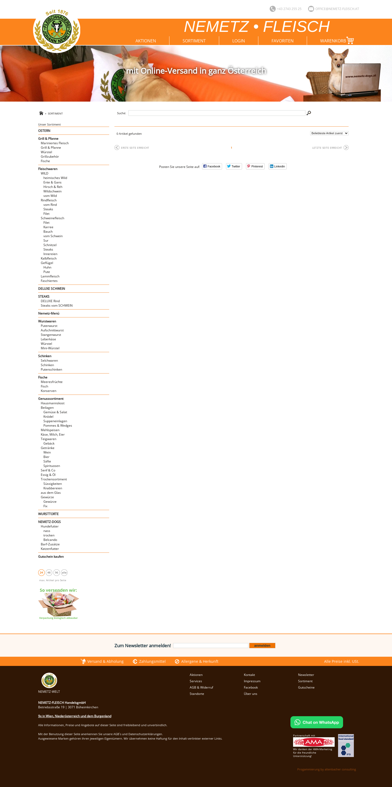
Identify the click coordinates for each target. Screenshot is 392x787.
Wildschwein (52, 191)
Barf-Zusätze (50, 544)
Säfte (47, 461)
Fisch (44, 386)
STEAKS (43, 296)
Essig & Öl (48, 474)
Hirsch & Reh (52, 187)
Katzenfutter (50, 548)
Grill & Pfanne (48, 138)
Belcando (50, 539)
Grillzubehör (50, 156)
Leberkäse (48, 339)
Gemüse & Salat (55, 412)
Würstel (46, 152)
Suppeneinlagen (55, 421)
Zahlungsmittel (152, 661)
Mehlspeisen (50, 430)
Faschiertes (49, 280)
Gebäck (48, 443)
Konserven (48, 390)
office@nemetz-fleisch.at (337, 9)
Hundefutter (50, 526)
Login (238, 41)
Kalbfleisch (49, 258)
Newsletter (306, 675)
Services (196, 681)
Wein (47, 452)
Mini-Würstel (50, 348)
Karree (48, 227)
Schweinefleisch (52, 218)
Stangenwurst (51, 334)
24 (41, 572)
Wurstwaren (47, 321)
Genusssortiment (50, 398)
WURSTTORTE (48, 514)
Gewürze (47, 497)
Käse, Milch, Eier (53, 434)
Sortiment (194, 41)
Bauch (48, 231)
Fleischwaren (47, 169)
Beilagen (47, 407)
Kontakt (249, 675)
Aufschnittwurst (52, 330)
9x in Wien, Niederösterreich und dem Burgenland (74, 716)
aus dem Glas (51, 492)
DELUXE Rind (50, 301)
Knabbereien (52, 488)
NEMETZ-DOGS (49, 522)
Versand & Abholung (105, 661)
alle (64, 572)
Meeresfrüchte (52, 382)
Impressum (252, 681)
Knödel (48, 416)
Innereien (50, 254)
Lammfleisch (50, 276)
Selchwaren (49, 360)
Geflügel (47, 263)
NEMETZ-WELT (49, 689)
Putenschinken (51, 369)
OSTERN (44, 130)
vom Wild (50, 195)
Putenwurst (49, 325)
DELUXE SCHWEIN (51, 288)
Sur (45, 240)
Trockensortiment (54, 479)
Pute (46, 272)
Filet (46, 213)
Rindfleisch (49, 200)
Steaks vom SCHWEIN (57, 305)
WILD (44, 173)
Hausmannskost (52, 403)
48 (49, 572)
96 (56, 572)
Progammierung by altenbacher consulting (326, 769)
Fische (45, 161)
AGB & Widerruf (201, 687)
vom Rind (50, 204)
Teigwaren (48, 439)
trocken (48, 535)
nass (46, 531)
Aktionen (145, 41)
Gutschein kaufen (51, 556)
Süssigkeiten (52, 483)
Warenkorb (338, 40)
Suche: (121, 113)
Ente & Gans (52, 182)
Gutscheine (306, 687)
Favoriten (283, 41)
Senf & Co (48, 470)
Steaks (48, 209)
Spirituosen (51, 466)
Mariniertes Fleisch (55, 143)
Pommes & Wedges (57, 425)
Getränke (47, 448)
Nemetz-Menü (48, 313)
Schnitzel (50, 245)
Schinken (44, 356)
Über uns (250, 693)
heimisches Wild (55, 178)
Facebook (251, 687)
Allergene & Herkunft (199, 661)
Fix (45, 506)
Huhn (47, 267)
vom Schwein (53, 236)
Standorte (197, 693)
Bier (46, 457)
